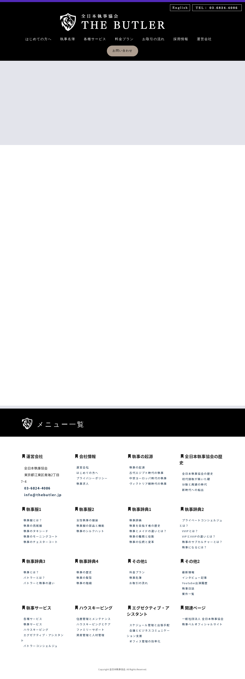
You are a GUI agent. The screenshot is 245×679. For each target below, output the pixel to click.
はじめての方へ (38, 39)
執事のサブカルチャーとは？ (202, 539)
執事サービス (33, 621)
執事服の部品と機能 (90, 523)
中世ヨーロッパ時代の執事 (148, 475)
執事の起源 (137, 464)
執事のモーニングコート (41, 533)
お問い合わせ (122, 50)
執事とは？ (31, 569)
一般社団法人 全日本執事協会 (203, 616)
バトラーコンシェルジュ (41, 643)
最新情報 (188, 569)
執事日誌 (188, 585)
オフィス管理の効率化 (145, 638)
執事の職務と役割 (141, 533)
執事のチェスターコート (41, 539)
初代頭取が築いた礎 (196, 476)
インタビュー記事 (194, 575)
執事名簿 (67, 39)
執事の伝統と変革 (141, 539)
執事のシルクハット (90, 528)
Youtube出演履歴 (195, 580)
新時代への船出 (193, 487)
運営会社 (204, 39)
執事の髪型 (84, 575)
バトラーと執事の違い (39, 580)
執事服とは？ (33, 517)
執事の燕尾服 (33, 523)
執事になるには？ (194, 544)
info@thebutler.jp (43, 491)
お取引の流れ (153, 39)
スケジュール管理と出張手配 (149, 622)
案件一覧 (188, 591)
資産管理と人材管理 (90, 632)
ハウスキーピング (36, 627)
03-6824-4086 (37, 485)
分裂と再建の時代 (194, 481)
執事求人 (82, 481)
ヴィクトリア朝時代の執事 (148, 481)
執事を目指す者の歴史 (145, 523)
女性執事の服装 (87, 517)
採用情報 (180, 39)
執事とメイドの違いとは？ (148, 528)
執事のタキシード (36, 528)
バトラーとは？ (34, 575)
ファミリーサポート (90, 627)
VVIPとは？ (190, 528)
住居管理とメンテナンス (93, 616)
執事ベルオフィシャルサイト (202, 621)
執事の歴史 (84, 569)
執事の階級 (84, 580)
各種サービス (95, 39)
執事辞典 (135, 517)
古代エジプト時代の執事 (146, 470)
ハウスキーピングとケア (93, 621)
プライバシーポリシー (92, 475)
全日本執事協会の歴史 (197, 471)
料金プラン (124, 39)
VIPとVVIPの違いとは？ (199, 533)
